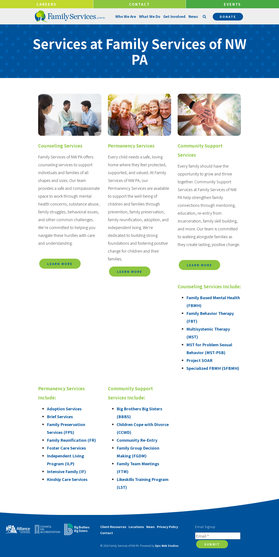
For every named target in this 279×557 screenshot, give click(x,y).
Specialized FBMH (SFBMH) (212, 368)
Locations (136, 527)
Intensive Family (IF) (66, 471)
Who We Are (125, 16)
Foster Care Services (66, 448)
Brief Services (60, 416)
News (193, 16)
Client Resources (113, 527)
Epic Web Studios (167, 545)
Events (232, 4)
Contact (139, 4)
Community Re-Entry (137, 440)
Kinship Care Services (67, 479)
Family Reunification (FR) (71, 440)
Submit (212, 544)
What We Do (149, 16)
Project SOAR (199, 360)
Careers (46, 4)
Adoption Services (64, 408)
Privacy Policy (167, 527)
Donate (228, 16)
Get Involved (174, 16)
